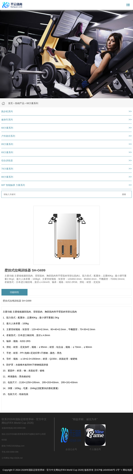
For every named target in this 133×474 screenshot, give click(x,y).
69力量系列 (7, 152)
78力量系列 (7, 168)
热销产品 (19, 103)
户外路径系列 (8, 136)
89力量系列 (7, 144)
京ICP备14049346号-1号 (106, 470)
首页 (10, 103)
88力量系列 (7, 177)
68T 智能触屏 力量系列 (13, 185)
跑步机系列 (7, 111)
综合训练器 (7, 160)
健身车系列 (7, 119)
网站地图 (127, 470)
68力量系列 (32, 103)
